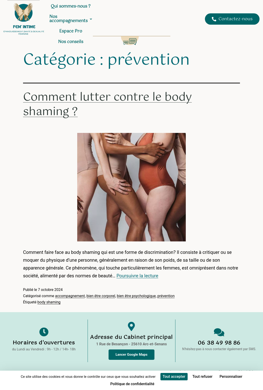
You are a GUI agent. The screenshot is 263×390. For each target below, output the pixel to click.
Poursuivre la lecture (137, 266)
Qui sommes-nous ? (93, 9)
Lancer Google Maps (131, 345)
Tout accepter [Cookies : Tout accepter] (174, 376)
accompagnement (70, 286)
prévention (166, 286)
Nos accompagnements (143, 9)
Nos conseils (125, 19)
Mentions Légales (176, 362)
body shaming (48, 293)
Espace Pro (184, 9)
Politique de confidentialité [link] (132, 384)
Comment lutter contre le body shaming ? (107, 95)
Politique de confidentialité (234, 362)
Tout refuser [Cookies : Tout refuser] (202, 376)
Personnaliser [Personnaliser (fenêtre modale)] (230, 376)
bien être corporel (100, 286)
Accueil (62, 9)
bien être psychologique (136, 286)
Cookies (202, 362)
